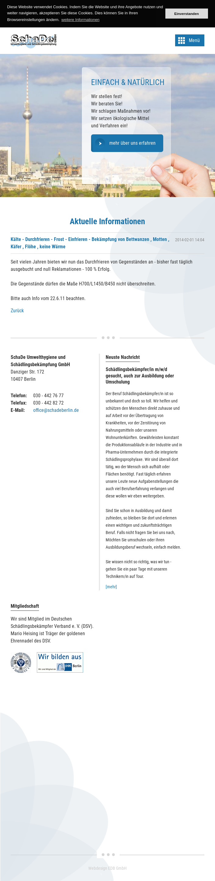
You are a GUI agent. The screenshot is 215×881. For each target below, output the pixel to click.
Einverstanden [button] (186, 14)
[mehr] (111, 586)
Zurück (17, 310)
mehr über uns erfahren (132, 143)
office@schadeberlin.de (56, 410)
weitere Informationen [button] (81, 19)
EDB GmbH (117, 868)
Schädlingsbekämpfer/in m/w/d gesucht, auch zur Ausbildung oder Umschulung (140, 375)
